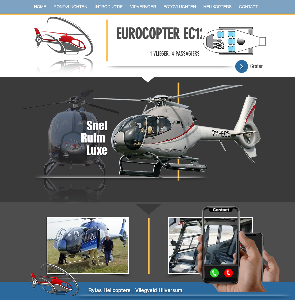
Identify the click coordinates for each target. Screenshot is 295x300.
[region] (146, 145)
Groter (256, 66)
